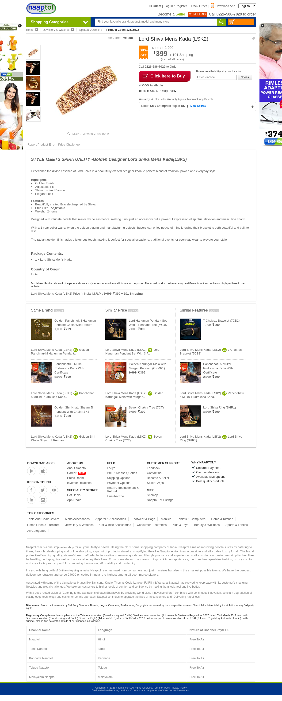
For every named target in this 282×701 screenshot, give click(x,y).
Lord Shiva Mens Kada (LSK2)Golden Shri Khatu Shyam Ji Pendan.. (63, 438)
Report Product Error (41, 144)
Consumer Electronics (152, 525)
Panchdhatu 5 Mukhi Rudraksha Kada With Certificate (69, 368)
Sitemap (152, 495)
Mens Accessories (77, 519)
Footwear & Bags (143, 519)
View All (58, 310)
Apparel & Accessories (110, 519)
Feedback (153, 468)
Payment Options (118, 483)
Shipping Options (118, 478)
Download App (223, 6)
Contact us (154, 473)
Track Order (199, 6)
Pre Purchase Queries (122, 473)
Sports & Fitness (236, 525)
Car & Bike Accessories (115, 525)
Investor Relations (79, 483)
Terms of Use (161, 687)
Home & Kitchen (222, 519)
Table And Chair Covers (43, 519)
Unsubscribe (115, 496)
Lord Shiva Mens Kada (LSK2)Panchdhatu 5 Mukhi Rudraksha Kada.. (63, 395)
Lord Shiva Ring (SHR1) (219, 407)
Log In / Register (175, 6)
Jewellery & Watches (79, 525)
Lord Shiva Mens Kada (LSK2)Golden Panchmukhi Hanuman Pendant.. (60, 351)
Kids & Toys (180, 525)
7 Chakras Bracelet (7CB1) (221, 320)
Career (76, 473)
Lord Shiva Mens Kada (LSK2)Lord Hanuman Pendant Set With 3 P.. (132, 351)
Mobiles (166, 519)
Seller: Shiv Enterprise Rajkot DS (163, 106)
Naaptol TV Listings (160, 500)
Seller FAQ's (155, 483)
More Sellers (198, 105)
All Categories (36, 530)
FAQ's (111, 468)
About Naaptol (76, 468)
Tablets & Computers (191, 519)
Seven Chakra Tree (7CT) (146, 407)
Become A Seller (158, 478)
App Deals (74, 500)
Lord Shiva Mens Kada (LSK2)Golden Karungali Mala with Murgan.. (134, 395)
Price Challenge (69, 144)
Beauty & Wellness (207, 525)
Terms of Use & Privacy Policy (157, 90)
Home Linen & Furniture (43, 525)
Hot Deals (73, 495)
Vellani (128, 37)
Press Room (75, 478)
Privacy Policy (179, 687)
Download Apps (41, 463)
